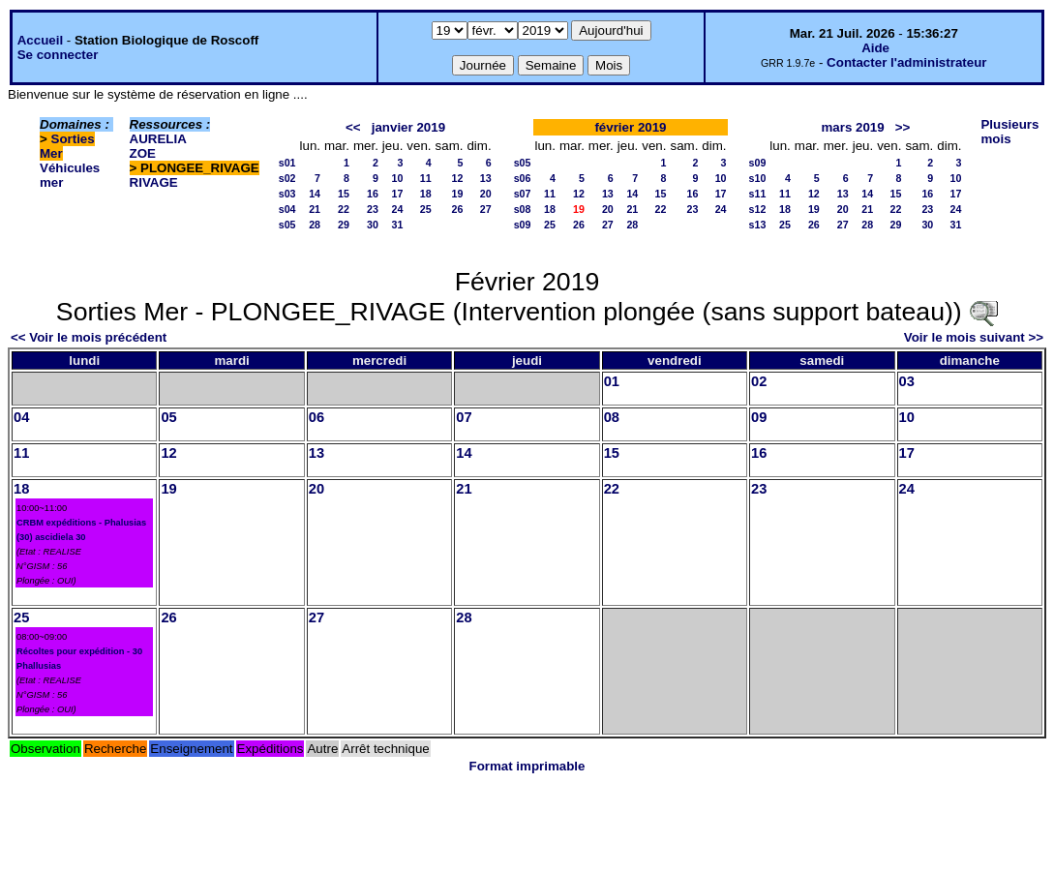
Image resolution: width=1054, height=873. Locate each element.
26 (458, 209)
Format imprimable (527, 766)
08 (611, 417)
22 (343, 209)
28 (314, 224)
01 (611, 381)
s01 (287, 162)
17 (398, 193)
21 (314, 209)
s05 (287, 224)
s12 (758, 209)
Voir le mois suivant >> (973, 337)
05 (168, 417)
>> (903, 127)
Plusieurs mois (1009, 131)
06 (316, 417)
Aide (875, 48)
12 (458, 178)
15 (343, 193)
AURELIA (158, 139)
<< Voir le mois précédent (88, 337)
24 (398, 209)
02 (759, 381)
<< (353, 127)
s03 (287, 193)
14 (314, 193)
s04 (287, 209)
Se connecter (58, 54)
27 (486, 209)
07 (463, 417)
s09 (522, 224)
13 (486, 178)
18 (426, 193)
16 (372, 193)
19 (458, 193)
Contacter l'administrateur (906, 62)
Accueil (40, 40)
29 (343, 224)
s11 (758, 193)
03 (907, 381)
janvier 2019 (408, 127)
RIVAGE (154, 182)
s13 (758, 224)
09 (759, 417)
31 (398, 224)
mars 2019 (852, 127)
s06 (522, 178)
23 (372, 209)
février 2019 (630, 127)
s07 (522, 193)
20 (486, 193)
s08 (522, 209)
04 (21, 417)
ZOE (143, 153)
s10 (758, 178)
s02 (287, 178)
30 (372, 224)
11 (426, 178)
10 (398, 178)
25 (426, 209)
